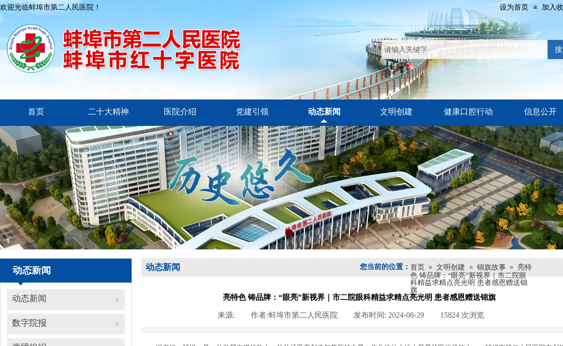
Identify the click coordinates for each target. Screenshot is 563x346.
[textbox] (464, 49)
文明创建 (450, 267)
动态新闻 (29, 298)
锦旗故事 (491, 267)
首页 (417, 267)
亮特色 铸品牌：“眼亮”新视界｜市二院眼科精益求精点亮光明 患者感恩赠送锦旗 (471, 278)
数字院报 (29, 323)
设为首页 (514, 7)
